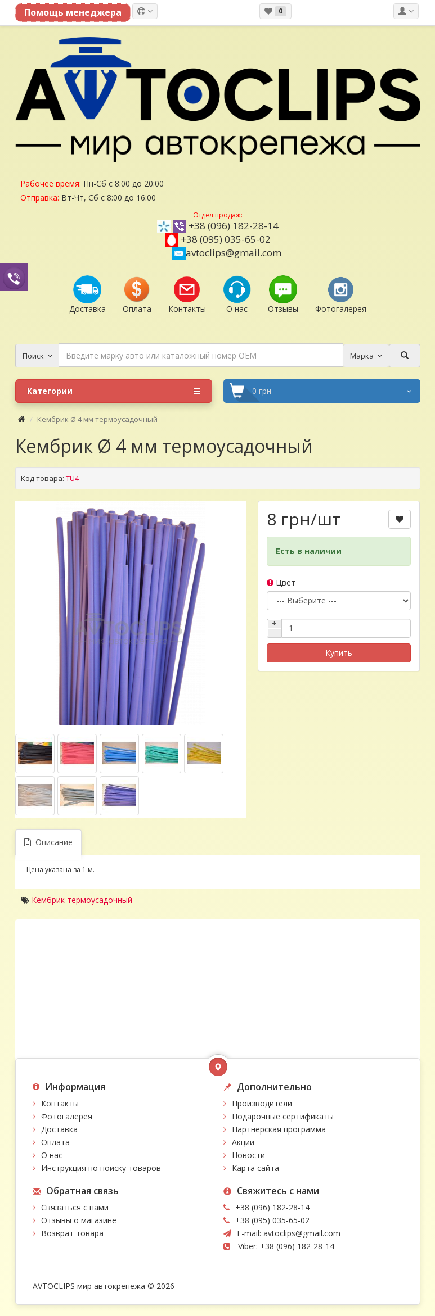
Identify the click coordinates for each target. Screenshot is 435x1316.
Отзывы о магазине (78, 1220)
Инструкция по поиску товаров (101, 1168)
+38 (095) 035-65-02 (226, 239)
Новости (248, 1155)
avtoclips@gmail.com (226, 252)
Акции (243, 1142)
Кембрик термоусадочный (82, 900)
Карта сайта (255, 1168)
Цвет (281, 582)
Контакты (60, 1103)
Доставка (59, 1129)
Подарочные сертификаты (283, 1116)
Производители (262, 1103)
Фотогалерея (66, 1116)
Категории (113, 391)
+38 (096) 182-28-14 (234, 225)
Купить (338, 652)
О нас (51, 1155)
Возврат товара (72, 1233)
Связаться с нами (75, 1207)
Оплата (55, 1142)
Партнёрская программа (279, 1129)
